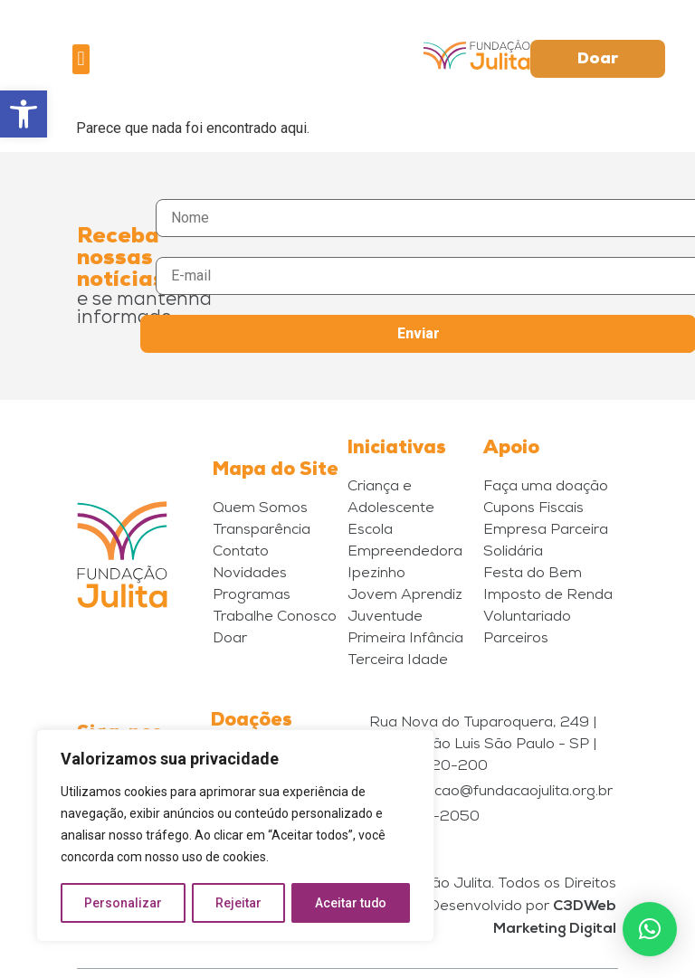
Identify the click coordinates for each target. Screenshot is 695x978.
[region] (235, 836)
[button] (23, 114)
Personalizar (123, 903)
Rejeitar (238, 903)
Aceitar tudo (351, 903)
